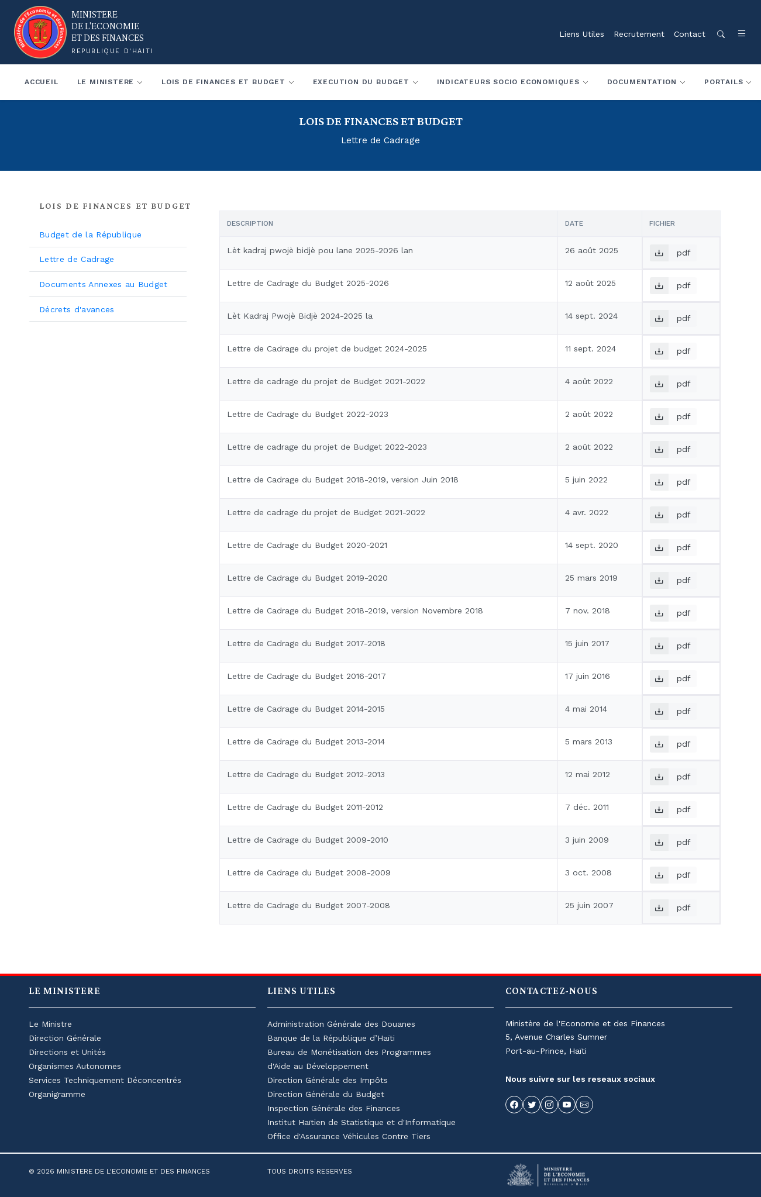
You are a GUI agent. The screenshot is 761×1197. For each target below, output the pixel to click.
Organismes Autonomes (75, 1066)
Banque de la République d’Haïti (331, 1038)
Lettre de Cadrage (76, 259)
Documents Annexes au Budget (103, 284)
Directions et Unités (67, 1052)
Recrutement (639, 34)
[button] (736, 34)
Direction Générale (65, 1038)
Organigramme (57, 1094)
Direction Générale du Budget (325, 1094)
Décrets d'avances (76, 309)
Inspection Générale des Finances (333, 1108)
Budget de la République (90, 234)
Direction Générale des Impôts (327, 1080)
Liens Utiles (581, 34)
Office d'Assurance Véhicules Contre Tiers (349, 1136)
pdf (670, 252)
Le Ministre (50, 1024)
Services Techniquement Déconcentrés (105, 1080)
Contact (689, 34)
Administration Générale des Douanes (341, 1024)
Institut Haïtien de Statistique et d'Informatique (361, 1122)
